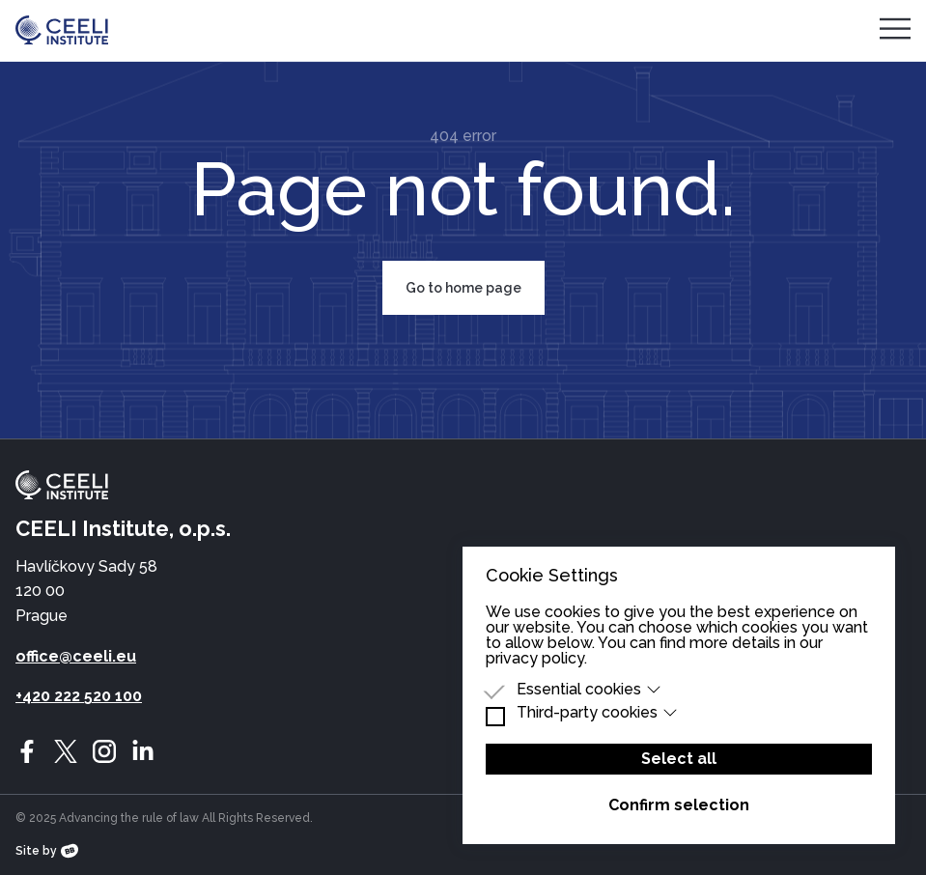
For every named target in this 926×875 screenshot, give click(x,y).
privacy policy (535, 658)
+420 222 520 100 (78, 696)
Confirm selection (678, 805)
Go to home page (463, 288)
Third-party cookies (597, 712)
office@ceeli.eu (75, 656)
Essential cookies (589, 689)
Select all (678, 758)
